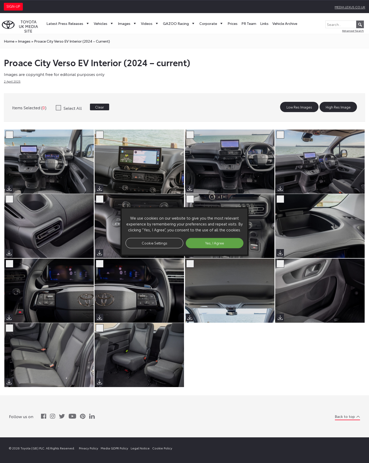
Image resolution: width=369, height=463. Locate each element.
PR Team (248, 23)
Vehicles (104, 23)
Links (264, 23)
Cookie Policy (162, 448)
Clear (99, 107)
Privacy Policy (88, 448)
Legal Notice (140, 448)
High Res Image (338, 107)
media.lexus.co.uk (350, 7)
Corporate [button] (211, 23)
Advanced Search (353, 31)
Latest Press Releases (68, 23)
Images (127, 23)
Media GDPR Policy (114, 448)
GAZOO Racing (179, 23)
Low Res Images (299, 107)
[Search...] (344, 24)
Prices (233, 23)
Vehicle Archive (284, 23)
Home (9, 41)
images (24, 41)
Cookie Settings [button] (154, 243)
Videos (150, 23)
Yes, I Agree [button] (214, 243)
